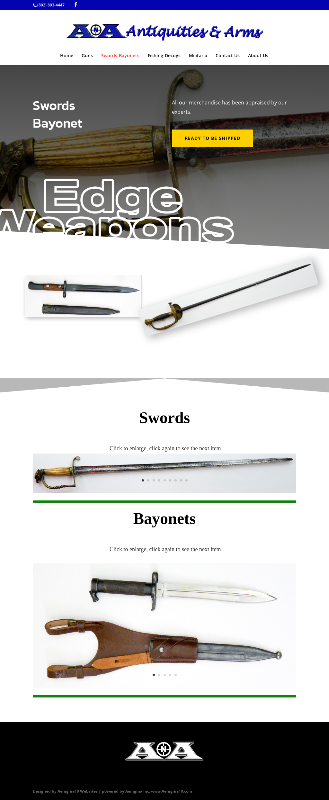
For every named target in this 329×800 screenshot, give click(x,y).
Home (66, 55)
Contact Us (228, 55)
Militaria (198, 55)
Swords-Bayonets (120, 55)
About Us (258, 55)
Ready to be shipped (212, 138)
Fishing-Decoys (164, 55)
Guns (87, 55)
